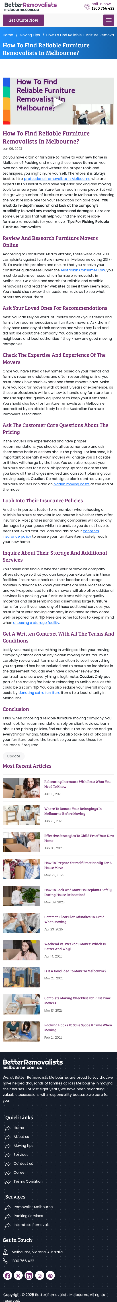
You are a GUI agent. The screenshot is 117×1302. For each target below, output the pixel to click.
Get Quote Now (23, 20)
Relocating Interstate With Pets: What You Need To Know (77, 784)
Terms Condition (28, 1181)
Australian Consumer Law (83, 270)
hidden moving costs (71, 484)
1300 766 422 (23, 1261)
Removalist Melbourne (33, 1206)
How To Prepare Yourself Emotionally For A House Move (78, 865)
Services (21, 1154)
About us (21, 1136)
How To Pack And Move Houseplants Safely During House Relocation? (78, 892)
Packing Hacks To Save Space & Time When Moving (78, 1027)
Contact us (23, 1163)
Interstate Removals (31, 1224)
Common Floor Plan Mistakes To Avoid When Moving (74, 919)
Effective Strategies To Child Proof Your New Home (79, 838)
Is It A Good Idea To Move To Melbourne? (75, 970)
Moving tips (29, 35)
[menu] (108, 20)
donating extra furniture (39, 692)
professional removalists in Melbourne (57, 178)
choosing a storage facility (36, 622)
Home (8, 35)
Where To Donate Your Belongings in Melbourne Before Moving (73, 811)
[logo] (31, 6)
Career (20, 1172)
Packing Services (28, 1215)
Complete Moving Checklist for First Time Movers (77, 1000)
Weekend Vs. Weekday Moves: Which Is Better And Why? (75, 946)
